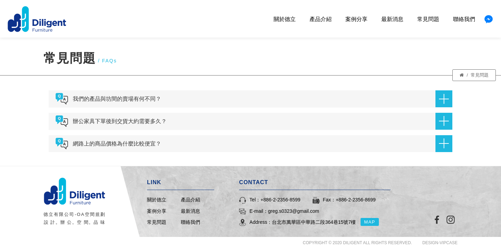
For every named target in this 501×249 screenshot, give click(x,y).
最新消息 (392, 19)
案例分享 (356, 19)
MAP (369, 222)
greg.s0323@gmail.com (293, 211)
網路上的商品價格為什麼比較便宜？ (262, 143)
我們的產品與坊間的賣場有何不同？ (262, 98)
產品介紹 (321, 19)
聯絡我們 (464, 19)
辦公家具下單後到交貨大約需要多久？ (262, 121)
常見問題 (428, 19)
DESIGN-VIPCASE (440, 242)
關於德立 (285, 19)
